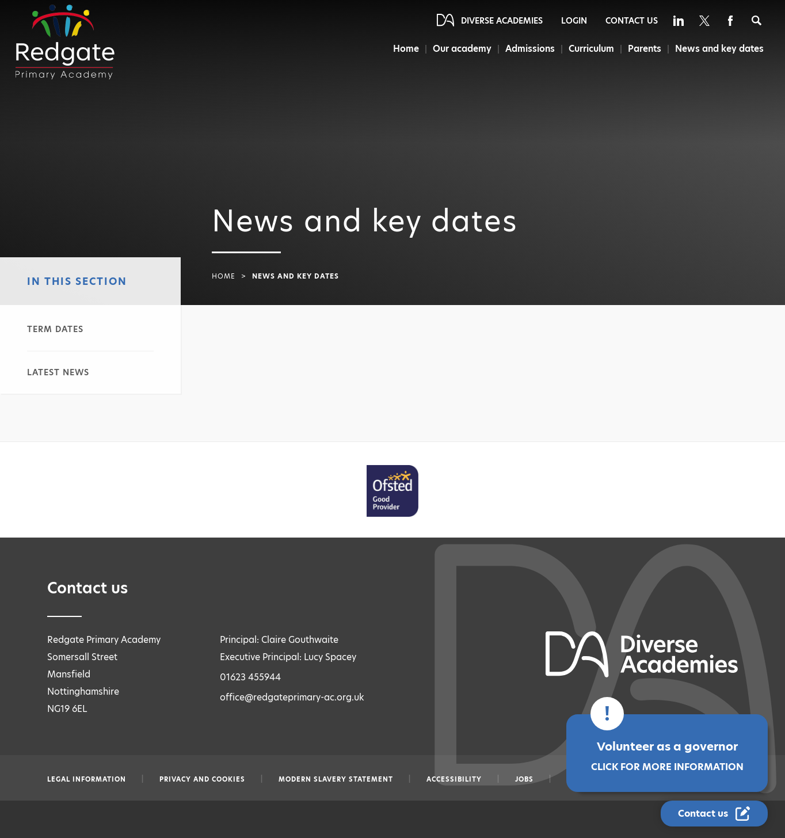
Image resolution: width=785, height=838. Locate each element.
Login (574, 20)
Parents (644, 49)
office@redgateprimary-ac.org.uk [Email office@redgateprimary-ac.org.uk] (292, 697)
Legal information (86, 779)
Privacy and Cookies (202, 779)
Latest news (58, 372)
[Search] (756, 20)
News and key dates (720, 49)
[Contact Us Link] (714, 813)
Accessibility (454, 779)
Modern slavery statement (336, 779)
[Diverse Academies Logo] (65, 42)
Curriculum (590, 49)
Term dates (55, 329)
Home (403, 49)
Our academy (459, 49)
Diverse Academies (502, 20)
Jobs (524, 779)
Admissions (528, 49)
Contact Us (631, 20)
